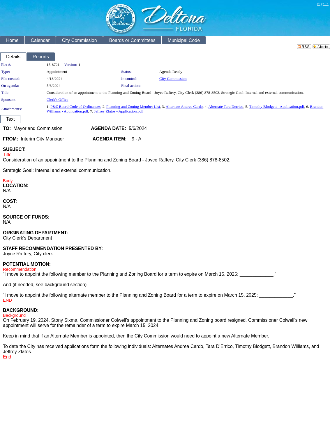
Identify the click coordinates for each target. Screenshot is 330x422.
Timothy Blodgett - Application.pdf (276, 106)
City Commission (173, 78)
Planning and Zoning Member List (133, 106)
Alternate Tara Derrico (225, 106)
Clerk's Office (57, 99)
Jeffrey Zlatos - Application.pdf (118, 111)
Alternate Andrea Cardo (184, 106)
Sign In (323, 3)
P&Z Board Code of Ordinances (75, 106)
